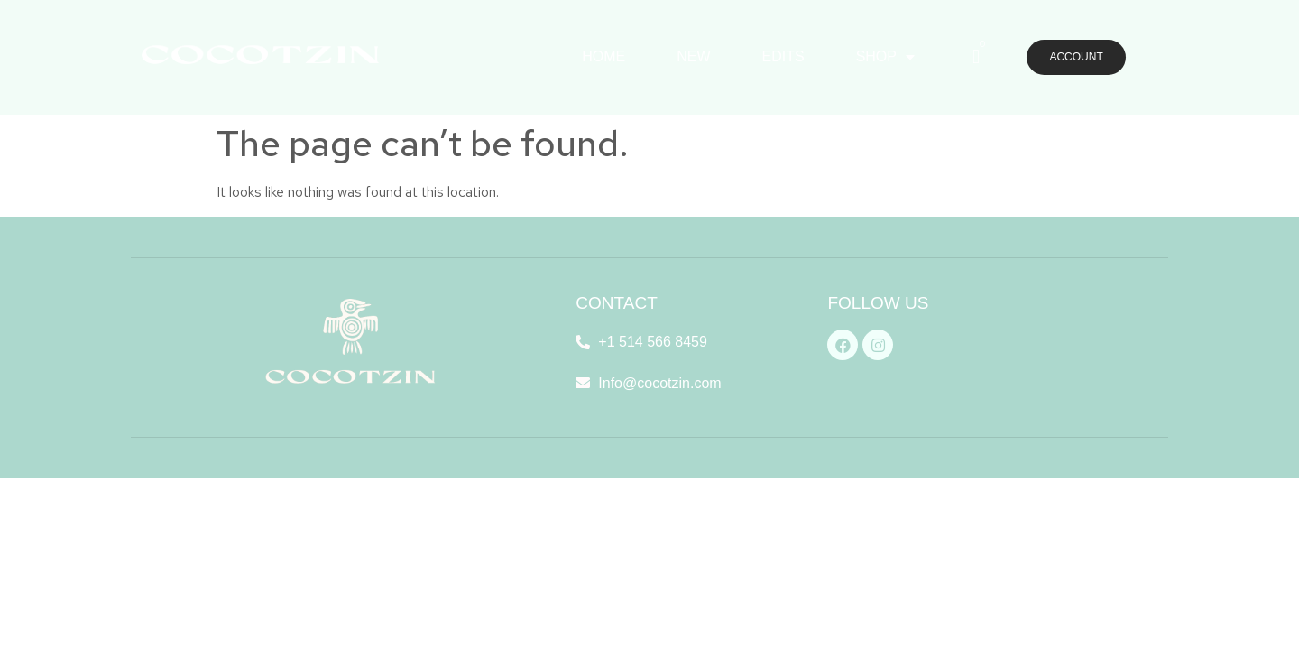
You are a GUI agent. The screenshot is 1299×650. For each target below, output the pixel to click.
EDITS (783, 56)
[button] (1076, 58)
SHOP (885, 57)
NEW (693, 56)
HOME (603, 56)
